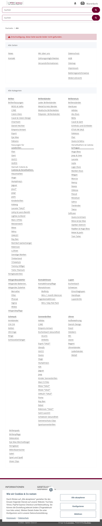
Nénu (13, 231)
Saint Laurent (44, 413)
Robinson (15, 247)
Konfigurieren (78, 506)
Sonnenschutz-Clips (47, 420)
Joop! (13, 193)
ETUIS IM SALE (77, 129)
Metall (74, 355)
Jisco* (13, 189)
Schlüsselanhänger (16, 339)
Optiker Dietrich (78, 224)
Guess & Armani (78, 217)
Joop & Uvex (76, 155)
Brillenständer (74, 102)
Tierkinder (76, 205)
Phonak (14, 299)
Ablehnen (78, 514)
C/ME (13, 110)
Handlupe (75, 295)
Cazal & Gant (77, 122)
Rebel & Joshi (77, 232)
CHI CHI (11, 324)
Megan (74, 174)
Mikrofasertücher (17, 449)
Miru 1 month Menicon (51, 295)
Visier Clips (14, 461)
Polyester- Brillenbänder (49, 114)
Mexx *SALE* (44, 386)
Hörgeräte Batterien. (17, 283)
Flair (13, 151)
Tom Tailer (76, 236)
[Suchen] (51, 10)
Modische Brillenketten (48, 110)
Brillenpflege (15, 434)
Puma (40, 397)
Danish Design (74, 324)
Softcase (72, 213)
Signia (14, 303)
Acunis (44, 336)
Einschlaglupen (78, 291)
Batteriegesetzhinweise (78, 73)
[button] (75, 3)
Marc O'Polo (16, 220)
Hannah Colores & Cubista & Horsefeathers (22, 168)
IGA (39, 366)
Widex (14, 306)
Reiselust (75, 198)
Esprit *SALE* (44, 343)
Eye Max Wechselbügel (19, 442)
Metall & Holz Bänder (47, 106)
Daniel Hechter (18, 125)
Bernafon (15, 291)
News (10, 53)
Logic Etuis (76, 167)
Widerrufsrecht (75, 78)
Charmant (15, 122)
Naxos (74, 186)
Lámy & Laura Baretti (20, 212)
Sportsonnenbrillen (47, 424)
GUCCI (14, 159)
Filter (13, 295)
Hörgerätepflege (15, 310)
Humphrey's (16, 181)
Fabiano (14, 141)
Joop (40, 374)
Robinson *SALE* (46, 409)
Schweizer (72, 287)
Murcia (74, 178)
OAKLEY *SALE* (45, 393)
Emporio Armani (18, 129)
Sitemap (72, 63)
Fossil (70, 328)
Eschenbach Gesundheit (49, 332)
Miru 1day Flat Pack (50, 303)
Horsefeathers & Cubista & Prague (82, 146)
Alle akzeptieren (78, 498)
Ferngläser (14, 446)
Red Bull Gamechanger (21, 243)
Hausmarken (17, 173)
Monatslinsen (44, 287)
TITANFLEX (16, 262)
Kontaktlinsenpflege (47, 283)
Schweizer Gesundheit (48, 416)
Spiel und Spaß (16, 457)
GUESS (14, 163)
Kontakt (11, 58)
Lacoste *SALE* (18, 208)
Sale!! (11, 453)
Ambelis (45, 339)
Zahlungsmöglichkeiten (48, 58)
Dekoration (14, 438)
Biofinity (45, 291)
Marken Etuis (77, 171)
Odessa (74, 190)
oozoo (70, 339)
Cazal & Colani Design (21, 118)
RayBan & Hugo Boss (80, 228)
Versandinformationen (48, 63)
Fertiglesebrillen (15, 273)
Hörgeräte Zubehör (16, 287)
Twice (73, 209)
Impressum (73, 68)
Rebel (40, 405)
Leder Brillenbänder (47, 102)
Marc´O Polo (43, 382)
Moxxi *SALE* (44, 389)
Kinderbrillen (17, 200)
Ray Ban (15, 239)
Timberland (16, 258)
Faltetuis (75, 133)
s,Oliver (14, 250)
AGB (70, 58)
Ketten (11, 328)
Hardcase (72, 106)
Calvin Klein (16, 114)
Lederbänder (77, 351)
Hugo (13, 177)
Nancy (74, 182)
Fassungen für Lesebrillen (17, 146)
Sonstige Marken (18, 254)
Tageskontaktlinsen (46, 299)
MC (69, 336)
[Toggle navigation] (3, 1)
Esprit (14, 133)
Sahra (74, 201)
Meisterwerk (16, 223)
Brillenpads (14, 430)
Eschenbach (73, 283)
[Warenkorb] (89, 3)
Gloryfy (41, 347)
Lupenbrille (76, 299)
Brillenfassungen (15, 102)
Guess (41, 355)
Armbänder (13, 320)
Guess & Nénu (77, 141)
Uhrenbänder (74, 347)
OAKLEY (14, 235)
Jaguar (14, 185)
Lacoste (74, 159)
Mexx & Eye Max (78, 221)
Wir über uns (44, 53)
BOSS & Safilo (17, 106)
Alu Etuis (75, 114)
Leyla (73, 163)
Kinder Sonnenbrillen (47, 378)
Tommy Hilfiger (18, 266)
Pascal (74, 194)
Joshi (13, 196)
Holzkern (72, 332)
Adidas (74, 110)
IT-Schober (70, 522)
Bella (73, 118)
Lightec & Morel (18, 216)
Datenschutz (73, 53)
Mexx (13, 227)
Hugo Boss (76, 151)
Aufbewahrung (75, 320)
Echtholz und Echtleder (81, 125)
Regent (71, 343)
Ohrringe (12, 332)
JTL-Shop (87, 522)
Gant (13, 155)
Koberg (14, 204)
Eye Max (15, 137)
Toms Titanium (18, 270)
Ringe (10, 336)
